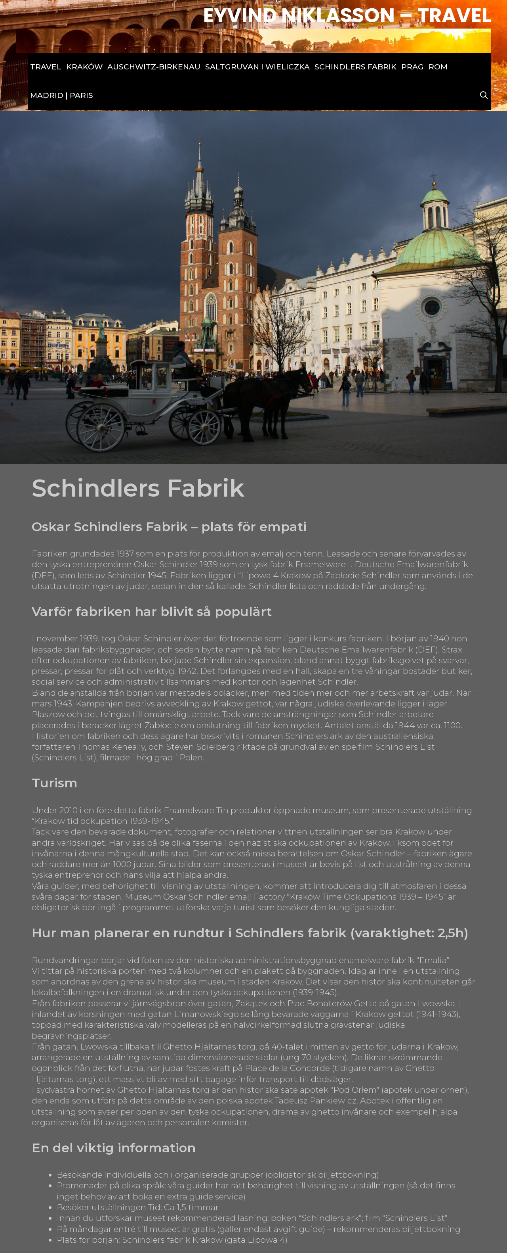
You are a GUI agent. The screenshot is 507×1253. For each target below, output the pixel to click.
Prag (412, 66)
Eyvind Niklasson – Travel (347, 15)
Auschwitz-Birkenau (153, 66)
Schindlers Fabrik (355, 66)
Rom (438, 66)
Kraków (84, 66)
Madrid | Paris (61, 95)
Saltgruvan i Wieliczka (257, 66)
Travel (45, 66)
